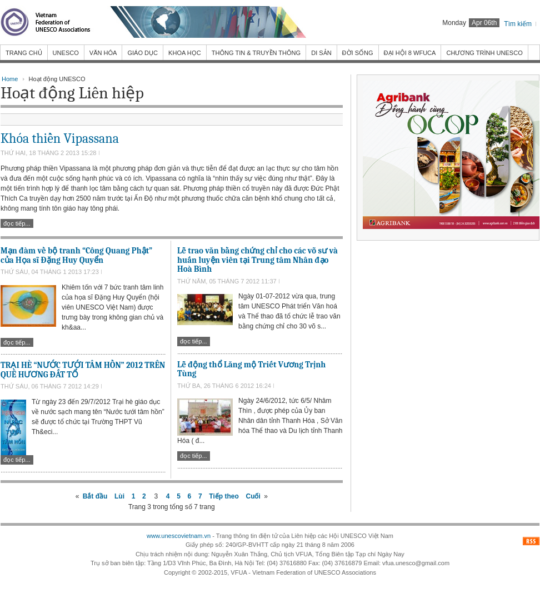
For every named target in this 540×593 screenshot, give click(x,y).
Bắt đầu (95, 496)
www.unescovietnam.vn (179, 535)
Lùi (119, 496)
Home (10, 79)
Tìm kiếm (518, 24)
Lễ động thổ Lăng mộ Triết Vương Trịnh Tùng (251, 369)
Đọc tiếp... (17, 223)
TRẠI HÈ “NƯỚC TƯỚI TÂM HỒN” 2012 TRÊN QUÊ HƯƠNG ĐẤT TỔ (83, 370)
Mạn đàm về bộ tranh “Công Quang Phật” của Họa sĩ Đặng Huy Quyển (76, 255)
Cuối (253, 496)
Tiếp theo (223, 496)
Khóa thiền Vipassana (60, 138)
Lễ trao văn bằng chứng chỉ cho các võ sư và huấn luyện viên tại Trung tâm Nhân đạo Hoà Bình (257, 260)
